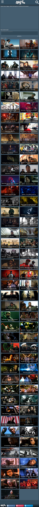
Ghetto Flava (3, 6)
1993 (11, 6)
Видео (8, 6)
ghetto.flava (19, 505)
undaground (27, 505)
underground (10, 505)
